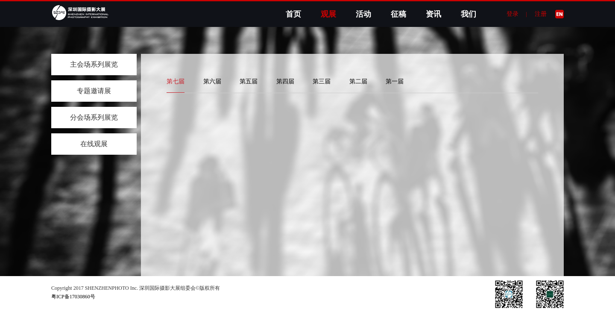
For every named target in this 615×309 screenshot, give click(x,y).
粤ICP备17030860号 (73, 297)
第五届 (249, 81)
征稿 (398, 14)
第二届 (358, 81)
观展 (328, 14)
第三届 (322, 81)
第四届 (285, 81)
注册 (541, 14)
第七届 (175, 81)
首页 (293, 14)
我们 (468, 14)
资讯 (433, 14)
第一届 (395, 81)
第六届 (212, 81)
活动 (363, 14)
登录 (512, 14)
